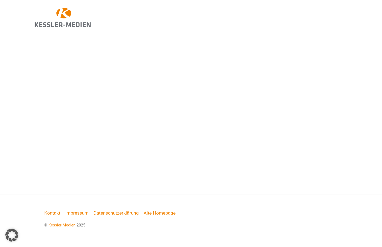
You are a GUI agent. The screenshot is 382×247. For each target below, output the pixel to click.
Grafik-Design (272, 12)
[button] (12, 235)
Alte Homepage (159, 213)
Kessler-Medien (61, 225)
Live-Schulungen (322, 12)
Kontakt (52, 213)
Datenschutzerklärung (116, 213)
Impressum (77, 213)
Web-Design (228, 12)
